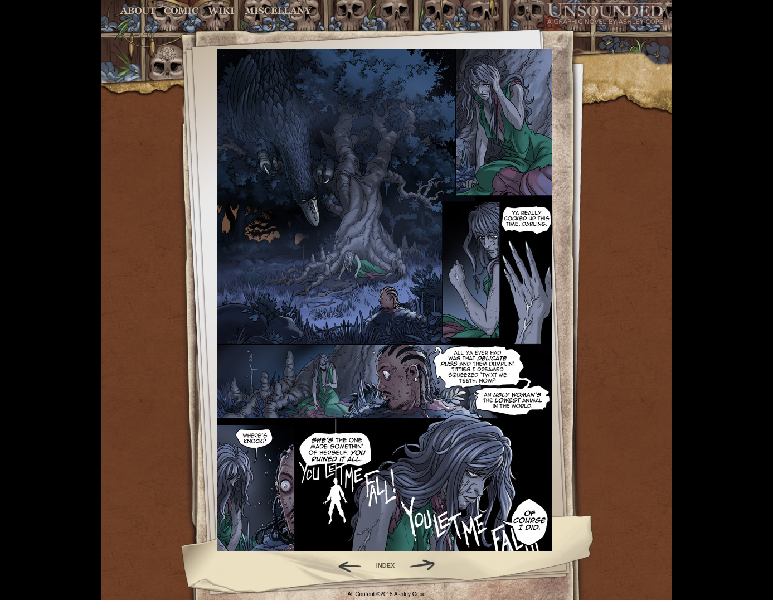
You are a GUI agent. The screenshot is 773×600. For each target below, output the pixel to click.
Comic (181, 11)
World (221, 11)
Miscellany (278, 11)
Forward (426, 565)
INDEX (385, 565)
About (139, 11)
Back (345, 565)
